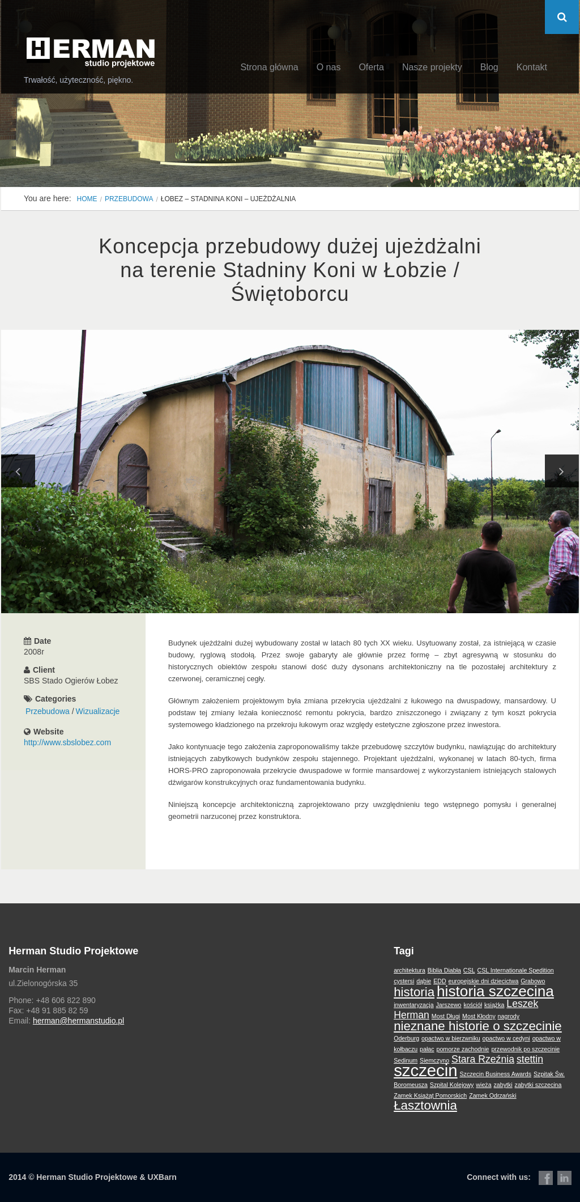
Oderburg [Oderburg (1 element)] (406, 1038)
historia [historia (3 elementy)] (414, 992)
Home (87, 199)
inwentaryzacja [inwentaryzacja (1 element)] (413, 1004)
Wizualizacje (98, 711)
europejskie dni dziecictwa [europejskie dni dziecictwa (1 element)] (484, 981)
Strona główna (269, 67)
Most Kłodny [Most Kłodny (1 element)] (479, 1016)
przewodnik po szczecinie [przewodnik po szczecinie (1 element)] (525, 1049)
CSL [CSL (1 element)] (469, 970)
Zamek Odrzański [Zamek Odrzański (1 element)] (493, 1095)
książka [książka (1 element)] (494, 1004)
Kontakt (532, 67)
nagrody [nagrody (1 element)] (509, 1016)
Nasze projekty (432, 67)
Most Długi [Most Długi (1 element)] (446, 1016)
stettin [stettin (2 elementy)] (530, 1059)
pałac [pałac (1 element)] (427, 1049)
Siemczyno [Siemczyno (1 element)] (434, 1060)
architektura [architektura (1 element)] (409, 970)
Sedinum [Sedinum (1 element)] (405, 1060)
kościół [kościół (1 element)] (472, 1004)
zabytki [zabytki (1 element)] (502, 1084)
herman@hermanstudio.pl (78, 1020)
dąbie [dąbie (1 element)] (423, 981)
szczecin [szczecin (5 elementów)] (425, 1070)
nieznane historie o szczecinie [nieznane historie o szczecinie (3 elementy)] (478, 1026)
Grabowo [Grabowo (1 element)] (533, 981)
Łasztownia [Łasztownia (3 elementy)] (425, 1105)
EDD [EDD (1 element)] (439, 981)
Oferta (371, 67)
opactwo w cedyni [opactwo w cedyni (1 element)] (506, 1038)
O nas (329, 67)
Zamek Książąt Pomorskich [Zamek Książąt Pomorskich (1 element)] (430, 1095)
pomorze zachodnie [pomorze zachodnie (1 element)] (462, 1049)
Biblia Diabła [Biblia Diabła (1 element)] (444, 970)
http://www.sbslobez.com (67, 742)
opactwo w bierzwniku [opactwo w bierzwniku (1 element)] (450, 1038)
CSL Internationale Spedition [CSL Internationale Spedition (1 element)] (515, 970)
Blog (489, 67)
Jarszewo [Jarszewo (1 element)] (449, 1004)
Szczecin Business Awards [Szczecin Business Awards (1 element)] (496, 1074)
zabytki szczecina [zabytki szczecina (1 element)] (538, 1084)
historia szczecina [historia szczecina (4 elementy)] (495, 991)
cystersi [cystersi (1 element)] (404, 981)
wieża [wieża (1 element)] (483, 1084)
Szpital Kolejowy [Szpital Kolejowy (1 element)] (452, 1084)
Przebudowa (129, 199)
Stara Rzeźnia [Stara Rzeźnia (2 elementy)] (482, 1059)
